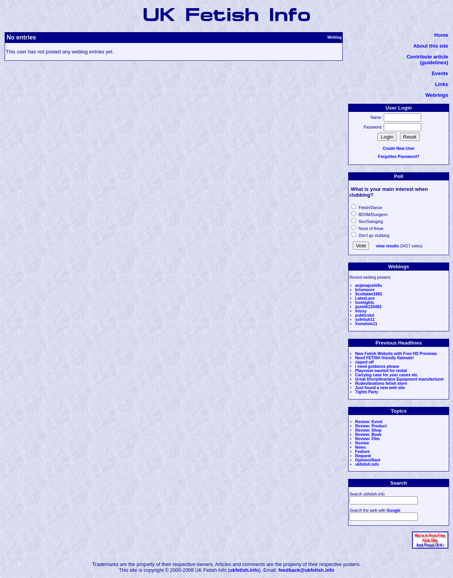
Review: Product (370, 426)
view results (387, 246)
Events (440, 73)
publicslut (364, 315)
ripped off (364, 362)
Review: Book (368, 434)
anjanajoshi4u (368, 285)
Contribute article (427, 57)
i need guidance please (377, 366)
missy (360, 311)
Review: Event (368, 422)
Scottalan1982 (368, 294)
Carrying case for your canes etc (386, 375)
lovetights (364, 302)
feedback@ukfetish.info (306, 570)
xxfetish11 (365, 319)
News (360, 447)
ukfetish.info (367, 464)
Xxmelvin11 (366, 324)
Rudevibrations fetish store (381, 383)
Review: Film (367, 439)
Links (441, 84)
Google (394, 510)
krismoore (364, 290)
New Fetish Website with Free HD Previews (396, 354)
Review (362, 443)
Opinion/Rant (367, 460)
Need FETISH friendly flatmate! (384, 358)
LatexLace (365, 298)
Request (363, 456)
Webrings (437, 95)
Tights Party (366, 392)
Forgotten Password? (398, 156)
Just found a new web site (380, 388)
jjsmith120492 (368, 307)
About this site (430, 46)
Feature (362, 451)
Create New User (399, 148)
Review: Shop (368, 430)
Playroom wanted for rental (381, 371)
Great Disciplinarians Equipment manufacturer (399, 379)
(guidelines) (434, 62)
